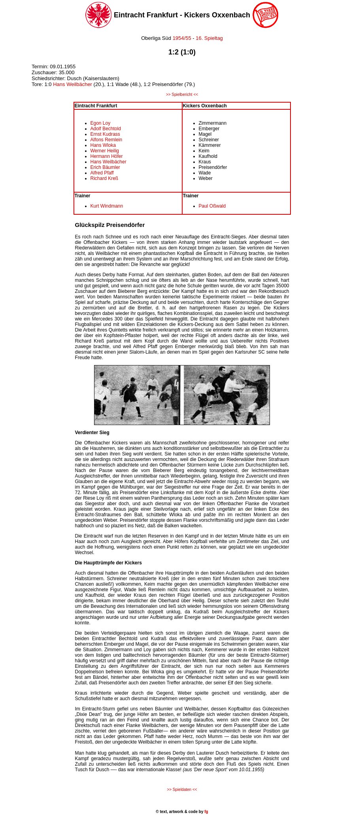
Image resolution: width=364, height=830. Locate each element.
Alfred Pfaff (102, 173)
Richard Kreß (105, 178)
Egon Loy (101, 123)
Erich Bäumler (105, 167)
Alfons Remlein (107, 139)
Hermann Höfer (107, 156)
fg (205, 811)
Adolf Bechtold (106, 128)
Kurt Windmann (107, 206)
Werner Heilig (105, 151)
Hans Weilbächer (73, 84)
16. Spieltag (209, 38)
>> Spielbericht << (182, 94)
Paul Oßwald (212, 206)
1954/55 (181, 38)
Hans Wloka (103, 145)
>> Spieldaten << (182, 789)
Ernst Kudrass (105, 134)
